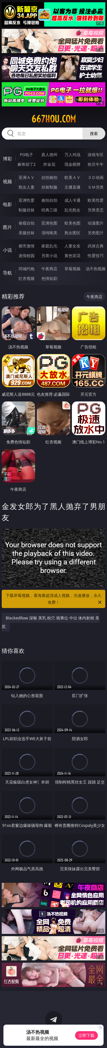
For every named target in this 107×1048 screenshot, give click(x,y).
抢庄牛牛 (96, 164)
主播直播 (72, 187)
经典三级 (49, 210)
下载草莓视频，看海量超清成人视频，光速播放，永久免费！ (54, 599)
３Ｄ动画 (96, 177)
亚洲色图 (49, 223)
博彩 (7, 159)
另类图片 (96, 232)
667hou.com (53, 119)
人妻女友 (72, 246)
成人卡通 (72, 200)
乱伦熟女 (72, 210)
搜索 (94, 133)
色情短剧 (49, 278)
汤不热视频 (96, 268)
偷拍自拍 (49, 200)
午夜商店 (49, 268)
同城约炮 (27, 268)
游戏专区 (96, 154)
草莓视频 (72, 268)
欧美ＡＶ (72, 177)
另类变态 (96, 210)
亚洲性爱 (27, 200)
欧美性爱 (96, 200)
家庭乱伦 (49, 246)
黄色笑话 (72, 255)
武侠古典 (96, 246)
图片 (7, 227)
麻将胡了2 (26, 164)
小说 (7, 250)
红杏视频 (27, 278)
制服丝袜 (27, 210)
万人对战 (72, 154)
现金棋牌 (72, 164)
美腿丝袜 (27, 232)
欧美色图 (72, 223)
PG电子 (26, 154)
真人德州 (49, 154)
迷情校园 (27, 255)
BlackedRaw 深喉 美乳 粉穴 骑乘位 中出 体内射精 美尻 (50, 622)
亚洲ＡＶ (27, 177)
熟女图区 (72, 232)
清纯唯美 (49, 232)
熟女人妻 (27, 187)
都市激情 (27, 246)
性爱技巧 (96, 255)
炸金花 (49, 164)
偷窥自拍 (27, 223)
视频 (7, 181)
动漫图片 (96, 223)
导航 (7, 273)
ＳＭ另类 (96, 187)
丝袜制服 (49, 187)
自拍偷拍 (49, 177)
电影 (7, 204)
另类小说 (49, 255)
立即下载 (86, 1035)
